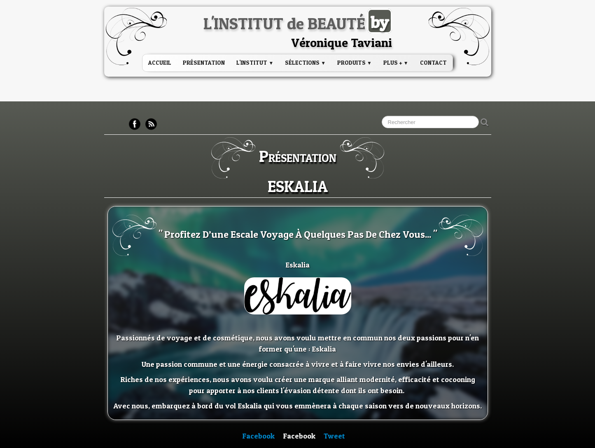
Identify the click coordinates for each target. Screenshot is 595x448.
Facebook (258, 436)
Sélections (305, 62)
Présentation (204, 62)
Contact (433, 62)
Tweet (334, 436)
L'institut (254, 62)
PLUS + (395, 62)
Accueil (159, 62)
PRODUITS (354, 62)
